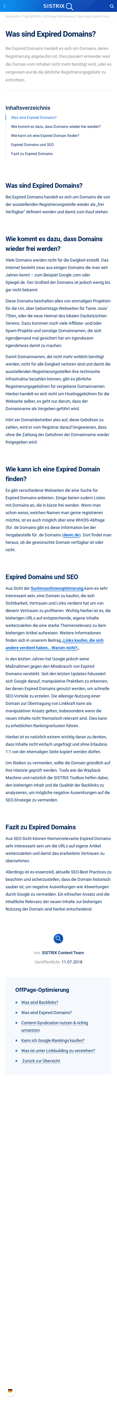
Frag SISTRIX (31, 16)
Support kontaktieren (59, 1373)
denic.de (71, 534)
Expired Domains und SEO (32, 145)
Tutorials (58, 1312)
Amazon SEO (58, 1244)
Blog (58, 1297)
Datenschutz (58, 1199)
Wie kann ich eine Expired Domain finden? (45, 135)
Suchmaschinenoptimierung (57, 588)
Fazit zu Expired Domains (32, 154)
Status (58, 1380)
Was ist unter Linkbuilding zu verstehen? (58, 1050)
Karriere (58, 1184)
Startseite (12, 16)
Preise (59, 1229)
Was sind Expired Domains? (34, 117)
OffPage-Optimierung (59, 16)
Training (58, 1283)
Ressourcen (59, 1266)
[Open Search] (112, 6)
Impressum (58, 1206)
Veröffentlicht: (48, 962)
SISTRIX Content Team (63, 952)
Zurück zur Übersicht (40, 1060)
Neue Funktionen (58, 1358)
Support (58, 1341)
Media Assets (59, 1327)
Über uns (58, 1176)
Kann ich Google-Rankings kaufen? (53, 1040)
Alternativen (58, 1320)
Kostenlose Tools (59, 1305)
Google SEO (58, 1237)
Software (58, 1220)
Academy (58, 1290)
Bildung (58, 1191)
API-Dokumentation (58, 1365)
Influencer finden (58, 1252)
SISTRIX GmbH (58, 1167)
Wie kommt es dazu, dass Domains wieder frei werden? (56, 126)
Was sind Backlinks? (39, 1002)
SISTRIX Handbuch (58, 1351)
